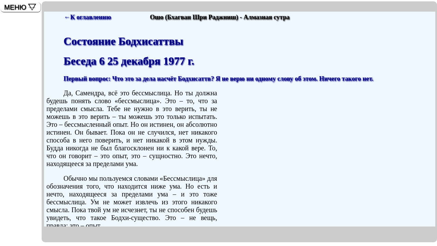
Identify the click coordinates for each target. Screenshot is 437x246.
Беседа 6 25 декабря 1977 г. (129, 61)
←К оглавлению (87, 16)
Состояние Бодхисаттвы (123, 41)
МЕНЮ (15, 7)
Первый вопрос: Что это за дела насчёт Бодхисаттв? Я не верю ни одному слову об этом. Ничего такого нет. (218, 78)
